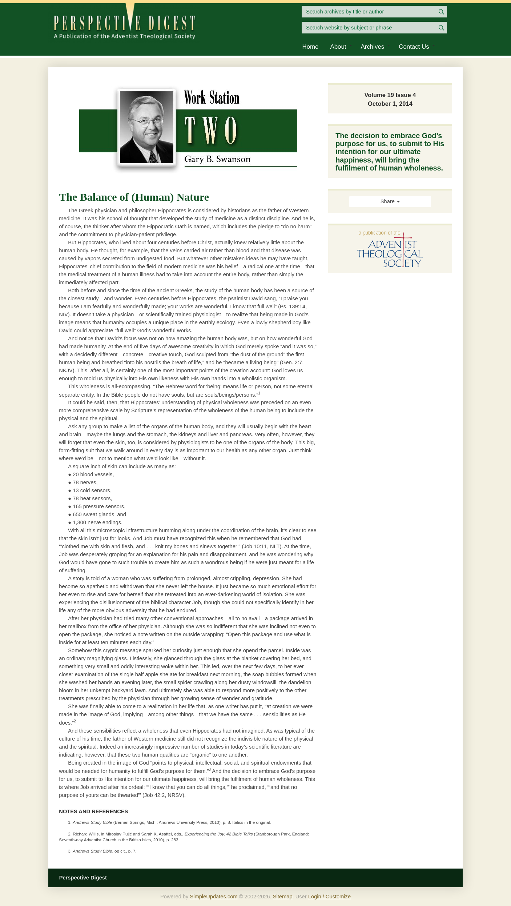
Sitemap (283, 896)
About (338, 46)
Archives (373, 46)
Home (310, 46)
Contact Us (414, 46)
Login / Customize (329, 896)
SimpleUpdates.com (213, 896)
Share (390, 201)
